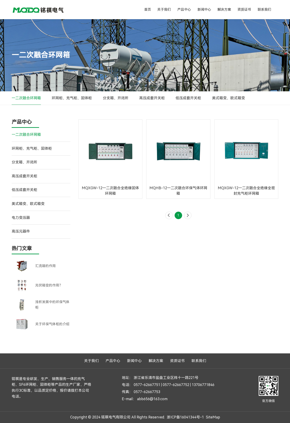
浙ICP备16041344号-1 (185, 417)
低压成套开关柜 (188, 98)
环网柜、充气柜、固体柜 (72, 98)
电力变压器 (21, 217)
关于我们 (164, 10)
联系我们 (264, 10)
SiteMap (213, 417)
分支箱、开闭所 (115, 98)
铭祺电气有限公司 (38, 9)
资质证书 (244, 10)
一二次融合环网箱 (26, 98)
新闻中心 (204, 10)
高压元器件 (21, 231)
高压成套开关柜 (152, 98)
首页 (147, 10)
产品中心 (184, 10)
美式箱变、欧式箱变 (228, 98)
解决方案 (224, 10)
